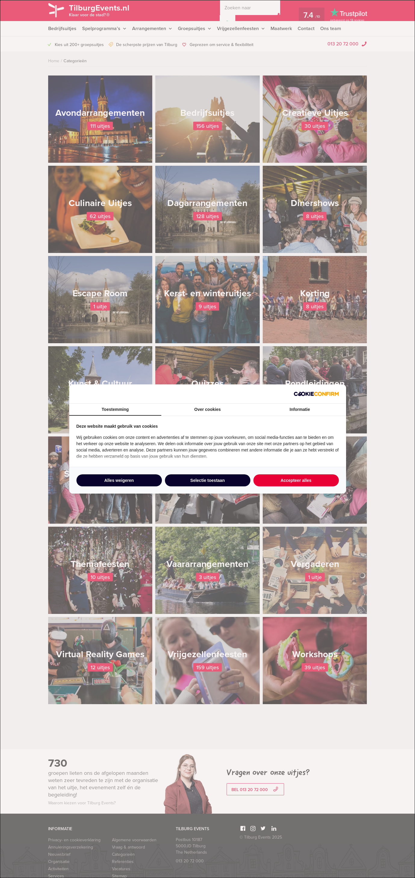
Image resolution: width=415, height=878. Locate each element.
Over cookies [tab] (207, 409)
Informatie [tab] (300, 409)
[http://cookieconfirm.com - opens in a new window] (316, 394)
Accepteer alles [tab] (295, 480)
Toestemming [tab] (115, 409)
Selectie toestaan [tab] (207, 480)
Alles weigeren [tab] (119, 480)
